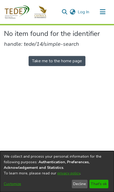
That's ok (99, 183)
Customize (12, 183)
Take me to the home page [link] (57, 61)
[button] (28, 12)
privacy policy (68, 173)
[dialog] (57, 171)
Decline (79, 183)
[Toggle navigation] (102, 12)
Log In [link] (84, 12)
